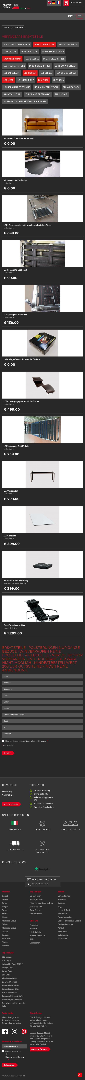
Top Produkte (8, 952)
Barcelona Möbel (9, 992)
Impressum (62, 938)
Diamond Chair (29, 51)
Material (33, 928)
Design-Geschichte (65, 924)
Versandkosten (64, 896)
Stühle (4, 913)
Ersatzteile (19, 27)
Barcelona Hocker (44, 44)
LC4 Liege (8, 80)
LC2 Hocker (30, 73)
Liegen (5, 906)
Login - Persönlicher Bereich (69, 921)
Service (6, 27)
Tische (5, 931)
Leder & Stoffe (64, 910)
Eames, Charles (36, 899)
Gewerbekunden (65, 917)
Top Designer (35, 891)
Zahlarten (62, 899)
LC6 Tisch (43, 80)
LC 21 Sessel (32, 59)
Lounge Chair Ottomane (17, 87)
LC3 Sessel (46, 73)
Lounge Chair (7, 967)
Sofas (4, 903)
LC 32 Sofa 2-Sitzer (39, 66)
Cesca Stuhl (10, 51)
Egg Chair (6, 974)
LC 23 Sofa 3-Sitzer (14, 66)
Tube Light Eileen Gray (37, 94)
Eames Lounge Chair (53, 51)
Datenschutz (63, 935)
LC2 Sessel (6, 957)
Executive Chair (12, 59)
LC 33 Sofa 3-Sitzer (65, 66)
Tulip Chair (61, 94)
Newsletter (62, 931)
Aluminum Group (9, 921)
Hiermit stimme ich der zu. (25, 741)
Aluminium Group (9, 978)
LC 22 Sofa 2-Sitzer (54, 59)
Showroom (62, 913)
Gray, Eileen (35, 910)
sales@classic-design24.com (44, 879)
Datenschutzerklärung (35, 741)
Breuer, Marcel (36, 913)
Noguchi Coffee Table (46, 87)
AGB (31, 939)
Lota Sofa (58, 80)
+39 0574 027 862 (40, 883)
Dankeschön (35, 943)
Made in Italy (35, 932)
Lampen (5, 935)
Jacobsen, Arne (36, 906)
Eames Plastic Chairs (10, 985)
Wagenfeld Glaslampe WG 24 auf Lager (25, 101)
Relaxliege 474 (71, 87)
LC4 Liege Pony (26, 80)
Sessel (5, 896)
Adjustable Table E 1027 (17, 44)
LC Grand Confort (9, 982)
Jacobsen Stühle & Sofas (12, 996)
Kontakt (61, 928)
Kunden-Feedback (37, 935)
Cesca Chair (7, 971)
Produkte (6, 891)
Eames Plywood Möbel (12, 999)
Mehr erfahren (11, 804)
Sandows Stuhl (12, 94)
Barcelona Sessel (68, 44)
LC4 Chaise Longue (67, 73)
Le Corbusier (35, 896)
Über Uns (34, 921)
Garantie (61, 903)
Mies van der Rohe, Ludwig (41, 903)
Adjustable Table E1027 (12, 964)
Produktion (34, 925)
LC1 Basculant (11, 73)
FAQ (59, 906)
